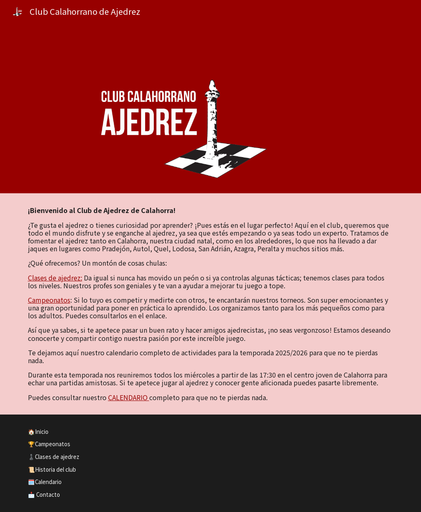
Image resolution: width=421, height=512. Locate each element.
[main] (211, 303)
